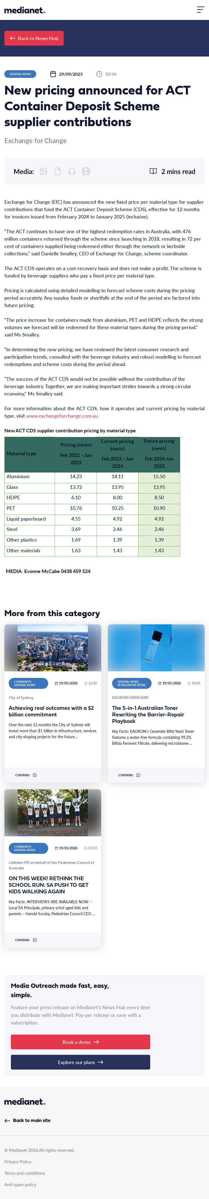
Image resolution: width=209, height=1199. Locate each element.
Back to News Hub (34, 38)
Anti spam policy (20, 1184)
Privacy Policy (17, 1161)
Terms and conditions (24, 1173)
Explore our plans (80, 1062)
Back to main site (27, 1120)
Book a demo (81, 1041)
